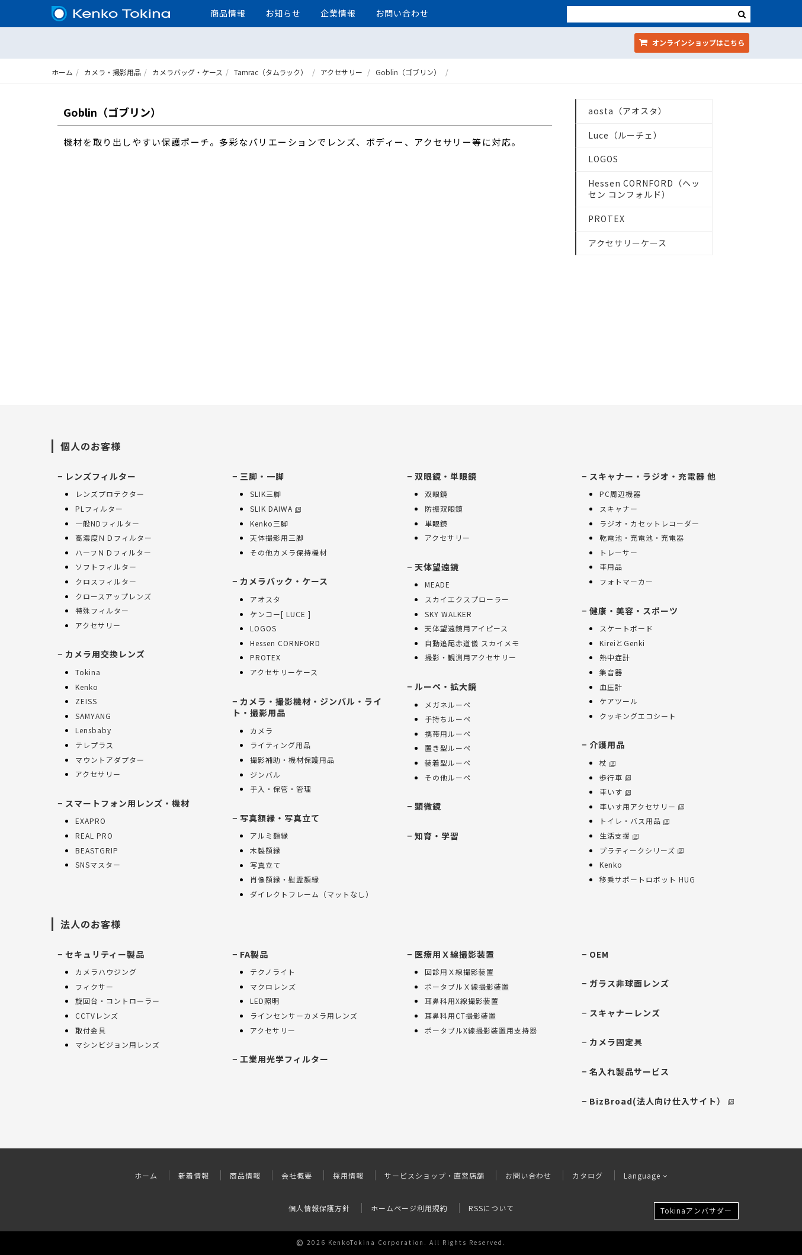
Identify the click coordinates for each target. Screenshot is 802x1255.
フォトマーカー (626, 581)
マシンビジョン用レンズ (117, 1044)
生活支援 (619, 835)
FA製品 (254, 954)
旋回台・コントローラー (117, 1001)
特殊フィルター (102, 610)
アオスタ (265, 599)
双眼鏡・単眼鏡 (446, 476)
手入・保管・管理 (281, 789)
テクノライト (273, 972)
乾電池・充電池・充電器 (641, 537)
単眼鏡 (436, 523)
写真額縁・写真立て (280, 818)
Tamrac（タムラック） (270, 72)
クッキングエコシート (637, 716)
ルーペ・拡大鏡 (446, 686)
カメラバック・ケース (284, 581)
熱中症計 (614, 657)
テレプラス (94, 745)
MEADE (437, 584)
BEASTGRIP (96, 850)
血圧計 (611, 687)
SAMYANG (93, 716)
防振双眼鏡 (444, 508)
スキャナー (618, 508)
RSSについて (491, 1208)
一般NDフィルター (107, 523)
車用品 (611, 566)
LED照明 (265, 1001)
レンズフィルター (100, 476)
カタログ (587, 1175)
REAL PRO (94, 835)
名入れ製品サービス (629, 1071)
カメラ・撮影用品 (112, 72)
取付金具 (90, 1030)
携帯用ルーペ (448, 733)
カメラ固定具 (616, 1042)
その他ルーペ (448, 777)
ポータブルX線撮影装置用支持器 (481, 1030)
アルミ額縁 (269, 835)
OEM (599, 954)
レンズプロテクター (110, 494)
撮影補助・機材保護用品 (292, 760)
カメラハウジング (106, 972)
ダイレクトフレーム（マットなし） (311, 894)
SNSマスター (98, 864)
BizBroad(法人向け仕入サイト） (661, 1101)
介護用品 (607, 744)
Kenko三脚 (269, 523)
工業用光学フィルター (284, 1059)
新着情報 (193, 1175)
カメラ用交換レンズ (105, 654)
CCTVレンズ (96, 1015)
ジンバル (265, 774)
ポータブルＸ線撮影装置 (467, 986)
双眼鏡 (436, 494)
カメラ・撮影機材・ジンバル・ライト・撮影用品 (307, 707)
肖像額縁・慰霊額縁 (284, 879)
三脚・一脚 (262, 476)
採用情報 (348, 1175)
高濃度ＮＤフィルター (113, 537)
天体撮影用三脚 (277, 537)
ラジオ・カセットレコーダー (649, 523)
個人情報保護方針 (319, 1208)
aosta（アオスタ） (627, 111)
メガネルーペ (448, 704)
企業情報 (338, 13)
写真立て (265, 865)
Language (646, 1175)
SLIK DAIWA (275, 508)
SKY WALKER (448, 614)
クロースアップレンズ (113, 596)
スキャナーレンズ (624, 1013)
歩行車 (615, 777)
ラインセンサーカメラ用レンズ (304, 1015)
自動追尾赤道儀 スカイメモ (472, 643)
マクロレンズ (273, 986)
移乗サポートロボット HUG (647, 879)
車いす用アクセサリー (641, 806)
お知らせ (283, 13)
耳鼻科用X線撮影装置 (462, 1001)
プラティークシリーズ (641, 850)
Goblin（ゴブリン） (408, 72)
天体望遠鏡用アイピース (466, 628)
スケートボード (626, 628)
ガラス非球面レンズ (629, 983)
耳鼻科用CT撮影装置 (460, 1015)
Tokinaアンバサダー (696, 1210)
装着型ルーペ (448, 763)
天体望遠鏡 (437, 567)
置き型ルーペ (448, 748)
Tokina (88, 672)
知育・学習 (437, 836)
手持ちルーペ (448, 719)
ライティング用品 (280, 745)
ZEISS (86, 701)
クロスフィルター (106, 581)
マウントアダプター (110, 760)
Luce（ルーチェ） (625, 135)
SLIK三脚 (265, 494)
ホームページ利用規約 (409, 1208)
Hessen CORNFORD (285, 643)
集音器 (611, 672)
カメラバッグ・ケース (187, 72)
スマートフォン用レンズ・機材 (127, 803)
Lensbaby (93, 730)
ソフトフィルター (106, 566)
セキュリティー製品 (105, 954)
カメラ (261, 731)
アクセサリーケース (627, 243)
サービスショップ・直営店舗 (434, 1175)
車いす (615, 792)
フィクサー (94, 986)
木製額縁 (265, 850)
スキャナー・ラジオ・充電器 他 (652, 476)
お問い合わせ (402, 13)
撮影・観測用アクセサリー (471, 657)
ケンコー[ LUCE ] (280, 614)
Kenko (86, 687)
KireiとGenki (622, 643)
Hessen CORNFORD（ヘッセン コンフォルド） (644, 189)
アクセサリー (341, 72)
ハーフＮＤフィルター (113, 552)
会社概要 (296, 1175)
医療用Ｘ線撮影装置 (455, 954)
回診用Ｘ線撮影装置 (459, 972)
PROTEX (606, 218)
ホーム (62, 72)
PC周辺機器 (620, 494)
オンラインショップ (692, 42)
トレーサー (618, 552)
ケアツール (618, 701)
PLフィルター (99, 508)
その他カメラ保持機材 (288, 552)
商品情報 (228, 13)
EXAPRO (90, 821)
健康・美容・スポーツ (633, 611)
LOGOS (603, 159)
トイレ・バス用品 (634, 821)
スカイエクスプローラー (467, 599)
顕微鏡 (428, 806)
